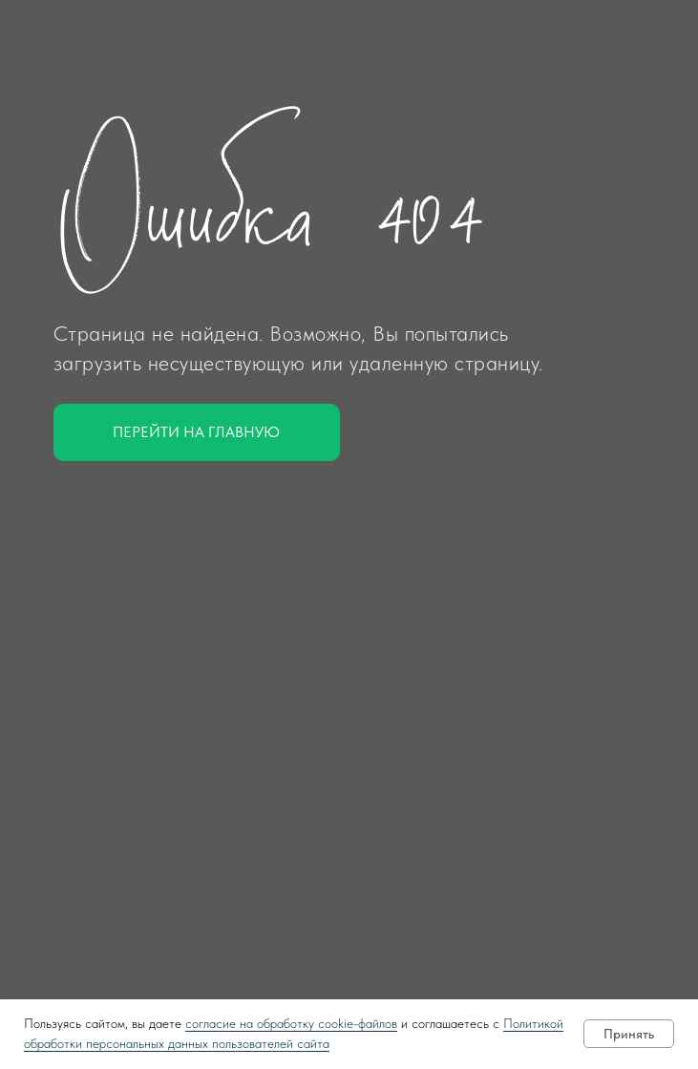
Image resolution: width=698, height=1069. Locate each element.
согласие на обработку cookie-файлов (291, 1023)
